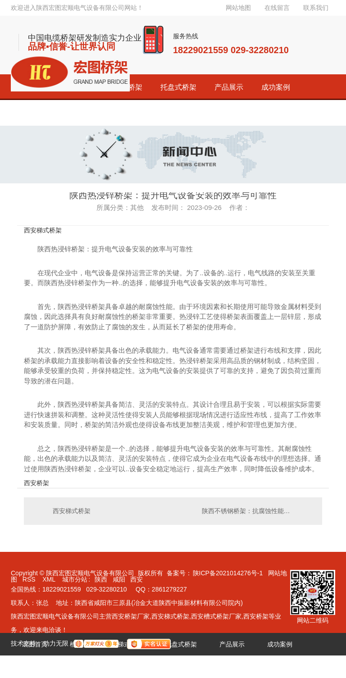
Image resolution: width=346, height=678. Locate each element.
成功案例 (275, 87)
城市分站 (74, 579)
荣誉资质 (82, 666)
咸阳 (119, 579)
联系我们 (315, 7)
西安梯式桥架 (43, 230)
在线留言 (277, 7)
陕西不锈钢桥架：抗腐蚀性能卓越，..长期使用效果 (257, 510)
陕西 (101, 579)
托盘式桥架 (178, 87)
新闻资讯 (130, 666)
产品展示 (228, 87)
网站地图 (238, 7)
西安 (136, 579)
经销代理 (34, 666)
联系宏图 (225, 666)
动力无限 (55, 643)
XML (49, 579)
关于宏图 (178, 666)
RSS (30, 579)
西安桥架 (36, 483)
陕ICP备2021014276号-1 (228, 573)
